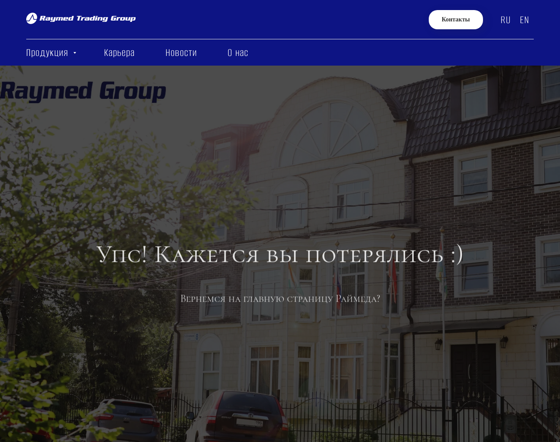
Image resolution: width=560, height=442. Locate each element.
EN (524, 20)
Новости (181, 52)
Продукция (48, 52)
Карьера (119, 52)
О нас (238, 52)
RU (505, 20)
